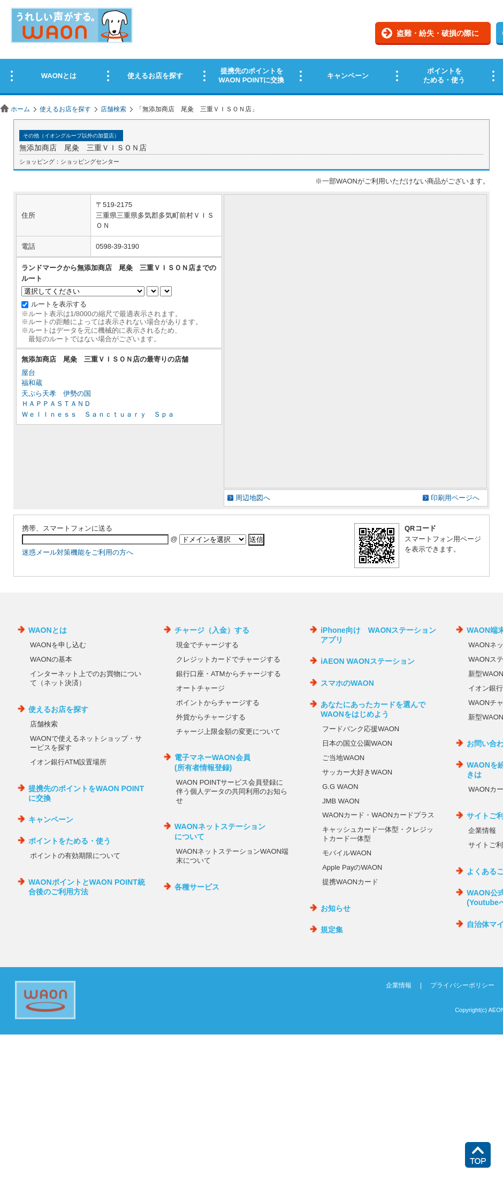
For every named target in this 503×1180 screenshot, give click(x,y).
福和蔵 (31, 383)
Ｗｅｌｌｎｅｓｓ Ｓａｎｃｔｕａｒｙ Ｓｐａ (97, 414)
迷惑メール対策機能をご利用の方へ (77, 552)
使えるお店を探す (65, 109)
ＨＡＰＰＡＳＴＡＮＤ (56, 404)
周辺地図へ (252, 498)
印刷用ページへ (455, 498)
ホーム (20, 109)
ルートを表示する (59, 304)
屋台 (28, 373)
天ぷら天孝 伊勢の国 (56, 393)
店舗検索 (113, 109)
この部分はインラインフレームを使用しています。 (251, 49)
